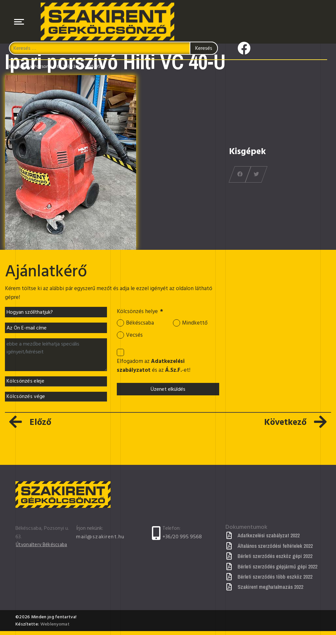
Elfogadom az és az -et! (155, 369)
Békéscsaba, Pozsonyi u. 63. (35, 68)
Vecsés (135, 337)
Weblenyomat (55, 628)
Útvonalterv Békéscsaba (44, 548)
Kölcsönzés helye (142, 312)
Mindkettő (195, 324)
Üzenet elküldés (168, 393)
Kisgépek (247, 151)
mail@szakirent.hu (100, 540)
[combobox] (113, 50)
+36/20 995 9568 (182, 540)
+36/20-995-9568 (88, 68)
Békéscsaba (141, 324)
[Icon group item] (244, 48)
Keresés (203, 50)
